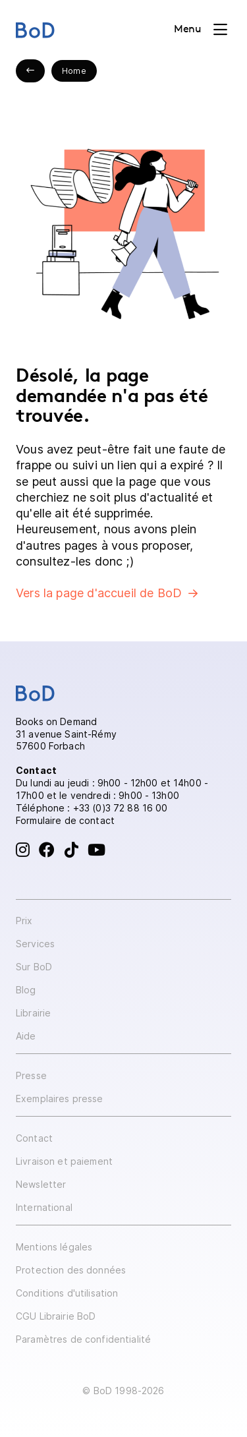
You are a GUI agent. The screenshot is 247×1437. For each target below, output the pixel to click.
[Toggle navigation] (200, 29)
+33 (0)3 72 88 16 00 (120, 807)
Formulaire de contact (65, 820)
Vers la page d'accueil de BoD (99, 593)
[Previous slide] (30, 70)
